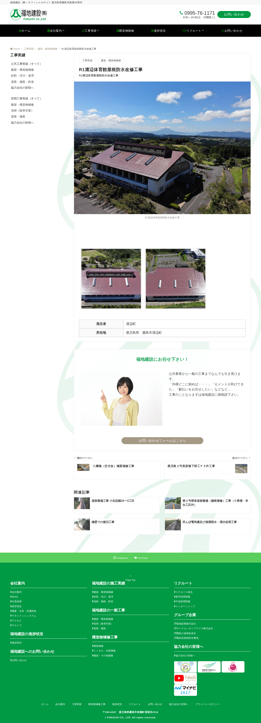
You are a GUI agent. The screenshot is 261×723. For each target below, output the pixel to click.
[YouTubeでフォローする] (141, 557)
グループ (17, 625)
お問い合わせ (234, 14)
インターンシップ (185, 606)
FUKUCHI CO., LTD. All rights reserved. (131, 717)
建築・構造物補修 (111, 60)
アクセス (17, 620)
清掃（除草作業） (22, 110)
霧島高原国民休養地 (187, 638)
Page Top (130, 577)
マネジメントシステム (24, 615)
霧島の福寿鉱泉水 (186, 633)
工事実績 (87, 60)
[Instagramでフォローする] (120, 557)
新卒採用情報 (183, 596)
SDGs (15, 596)
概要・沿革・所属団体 (24, 611)
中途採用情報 (183, 601)
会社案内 (17, 592)
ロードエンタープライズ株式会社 (194, 628)
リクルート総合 (184, 592)
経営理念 (17, 606)
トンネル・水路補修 (105, 650)
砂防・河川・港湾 (22, 75)
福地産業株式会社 (186, 623)
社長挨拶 (17, 601)
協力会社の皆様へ (185, 655)
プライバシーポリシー (207, 704)
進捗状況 (17, 642)
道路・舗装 (18, 116)
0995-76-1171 (200, 13)
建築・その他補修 (103, 655)
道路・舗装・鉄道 (22, 81)
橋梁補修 (98, 646)
